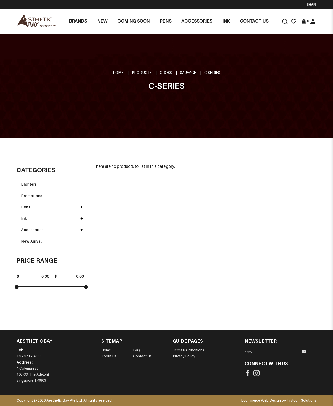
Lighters (29, 184)
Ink (24, 218)
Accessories (32, 230)
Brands (78, 21)
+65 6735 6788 (29, 356)
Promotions (31, 196)
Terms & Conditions (188, 350)
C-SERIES (212, 72)
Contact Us (142, 356)
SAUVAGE (188, 72)
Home (118, 72)
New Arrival (31, 241)
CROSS (166, 72)
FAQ (136, 350)
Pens (25, 207)
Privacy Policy (184, 356)
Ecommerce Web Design (261, 400)
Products (142, 72)
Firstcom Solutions (301, 400)
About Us (108, 356)
